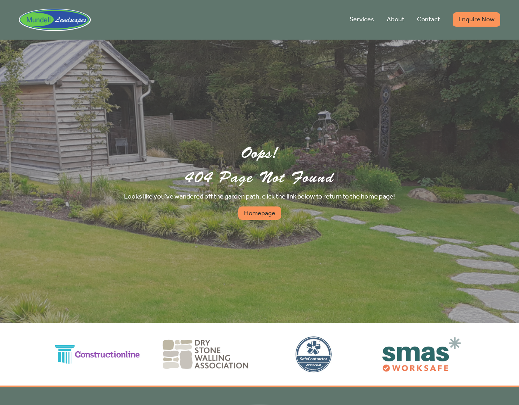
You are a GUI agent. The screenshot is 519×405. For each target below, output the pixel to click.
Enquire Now (476, 19)
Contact (428, 19)
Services (362, 19)
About (395, 19)
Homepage (259, 213)
